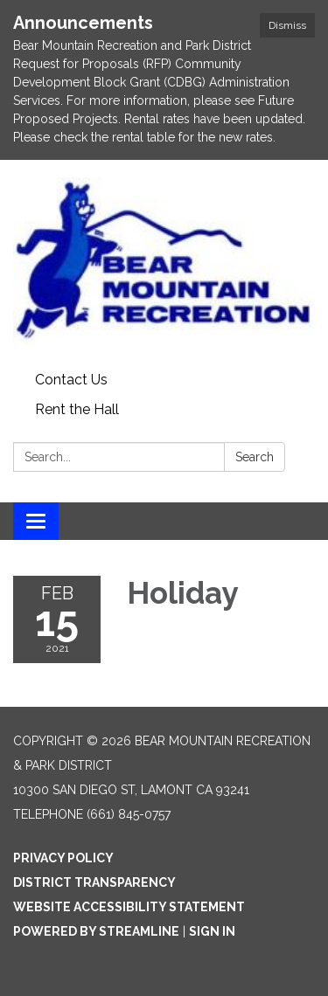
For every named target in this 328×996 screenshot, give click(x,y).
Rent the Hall (77, 409)
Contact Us (71, 379)
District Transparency (94, 882)
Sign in (212, 931)
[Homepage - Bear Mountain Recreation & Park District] (164, 262)
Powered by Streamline (96, 931)
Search (254, 457)
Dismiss (287, 25)
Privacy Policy (63, 858)
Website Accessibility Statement (129, 907)
